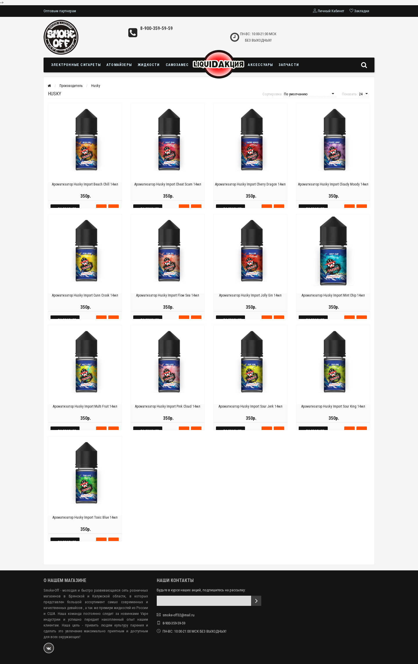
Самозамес (177, 65)
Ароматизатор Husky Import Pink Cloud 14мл (167, 414)
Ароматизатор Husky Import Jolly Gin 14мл (250, 303)
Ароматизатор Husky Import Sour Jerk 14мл (250, 414)
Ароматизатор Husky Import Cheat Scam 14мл (167, 192)
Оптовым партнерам (60, 11)
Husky (95, 86)
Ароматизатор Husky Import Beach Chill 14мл (85, 192)
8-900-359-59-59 (156, 28)
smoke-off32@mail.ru (178, 615)
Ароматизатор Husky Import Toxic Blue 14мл (85, 525)
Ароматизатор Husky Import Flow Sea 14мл (167, 303)
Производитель (71, 86)
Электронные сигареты (76, 65)
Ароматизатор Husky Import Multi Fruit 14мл (85, 414)
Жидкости (149, 65)
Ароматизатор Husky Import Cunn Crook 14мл (85, 303)
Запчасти (289, 65)
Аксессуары (260, 65)
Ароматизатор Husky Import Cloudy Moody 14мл (333, 192)
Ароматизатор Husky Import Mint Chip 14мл (333, 303)
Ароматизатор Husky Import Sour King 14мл (333, 414)
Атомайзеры (119, 65)
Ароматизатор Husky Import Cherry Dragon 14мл (250, 192)
